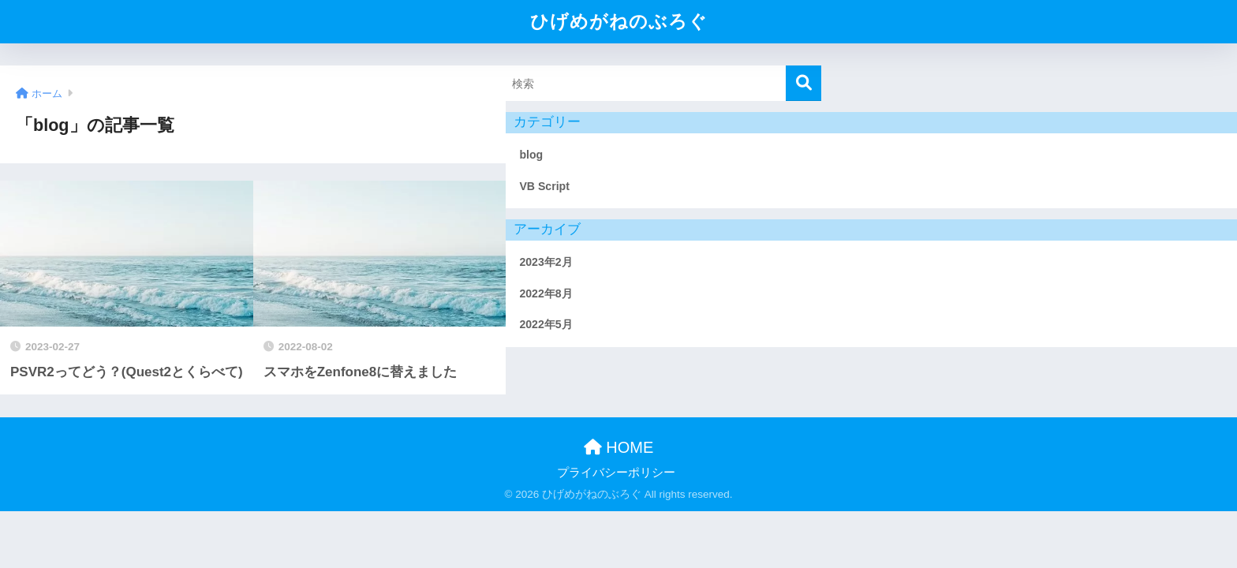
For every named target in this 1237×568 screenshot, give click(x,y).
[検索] (803, 83)
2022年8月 (545, 293)
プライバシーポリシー (616, 472)
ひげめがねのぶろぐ (619, 21)
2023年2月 (545, 262)
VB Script (544, 186)
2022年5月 (545, 324)
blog (531, 154)
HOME (619, 447)
